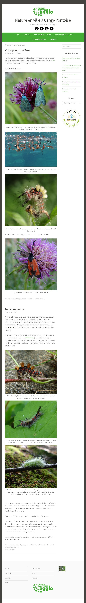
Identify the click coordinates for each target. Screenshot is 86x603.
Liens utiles (35, 578)
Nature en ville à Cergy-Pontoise (43, 20)
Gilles (19, 53)
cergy (23, 545)
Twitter (37, 28)
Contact (34, 573)
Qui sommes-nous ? (39, 39)
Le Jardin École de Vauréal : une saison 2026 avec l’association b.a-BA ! (71, 67)
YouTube (51, 28)
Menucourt (50, 545)
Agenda (27, 35)
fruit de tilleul (13, 299)
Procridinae (29, 299)
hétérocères (35, 545)
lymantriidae (43, 545)
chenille (28, 545)
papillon (16, 547)
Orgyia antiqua (21, 299)
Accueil (17, 35)
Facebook (42, 28)
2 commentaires (39, 299)
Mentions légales (36, 568)
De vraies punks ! (15, 309)
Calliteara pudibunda (15, 545)
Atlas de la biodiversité (63, 35)
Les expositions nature (42, 35)
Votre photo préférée (17, 50)
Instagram (47, 28)
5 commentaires (10, 549)
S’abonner (53, 39)
